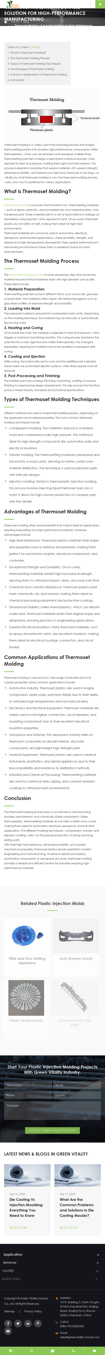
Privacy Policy (33, 1311)
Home (15, 21)
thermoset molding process (26, 274)
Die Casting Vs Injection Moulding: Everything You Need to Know (26, 1207)
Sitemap (9, 1311)
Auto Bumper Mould (74, 958)
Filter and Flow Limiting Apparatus (25, 961)
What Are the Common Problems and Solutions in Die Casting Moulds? (77, 1207)
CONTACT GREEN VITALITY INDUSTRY (52, 1129)
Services (7, 1262)
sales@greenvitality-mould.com (80, 1337)
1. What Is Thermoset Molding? (26, 52)
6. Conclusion (15, 80)
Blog (26, 21)
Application (10, 1254)
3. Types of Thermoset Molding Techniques (34, 63)
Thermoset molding (16, 205)
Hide (35, 47)
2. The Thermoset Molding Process (28, 58)
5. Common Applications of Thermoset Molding (37, 74)
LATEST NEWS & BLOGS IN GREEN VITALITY (46, 1153)
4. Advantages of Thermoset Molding (30, 69)
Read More (18, 1227)
